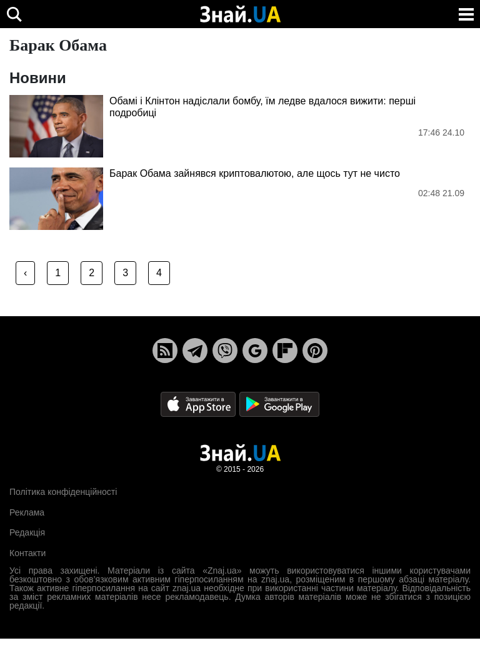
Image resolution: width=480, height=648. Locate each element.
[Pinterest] (315, 350)
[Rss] (165, 350)
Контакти (27, 553)
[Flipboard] (285, 350)
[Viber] (225, 350)
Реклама (26, 512)
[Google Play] (279, 404)
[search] (14, 14)
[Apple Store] (199, 404)
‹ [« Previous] (25, 272)
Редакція (27, 532)
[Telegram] (195, 350)
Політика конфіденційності (63, 492)
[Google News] (255, 350)
